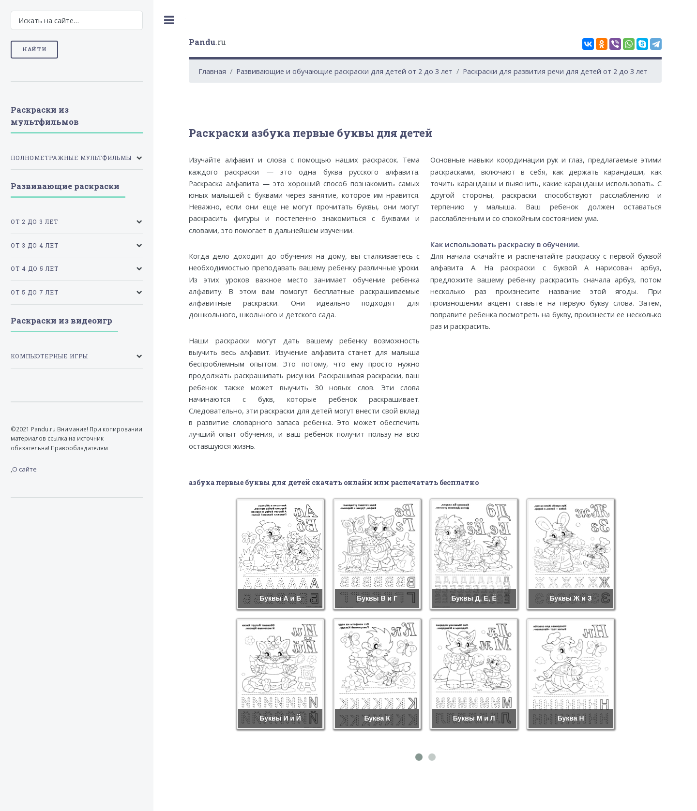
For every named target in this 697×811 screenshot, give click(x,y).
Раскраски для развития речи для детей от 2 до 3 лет (555, 71)
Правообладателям (79, 448)
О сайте (24, 469)
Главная (212, 71)
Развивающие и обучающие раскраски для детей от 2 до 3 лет (344, 71)
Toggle (169, 20)
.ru (207, 42)
